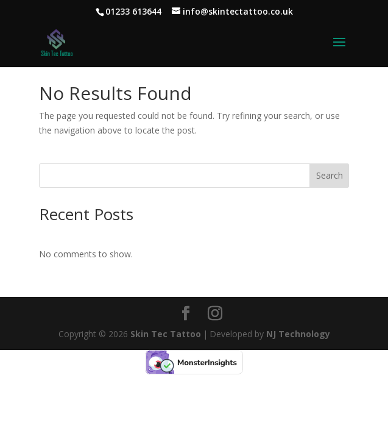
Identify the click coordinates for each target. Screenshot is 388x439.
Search (329, 175)
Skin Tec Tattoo (165, 334)
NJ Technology (298, 334)
